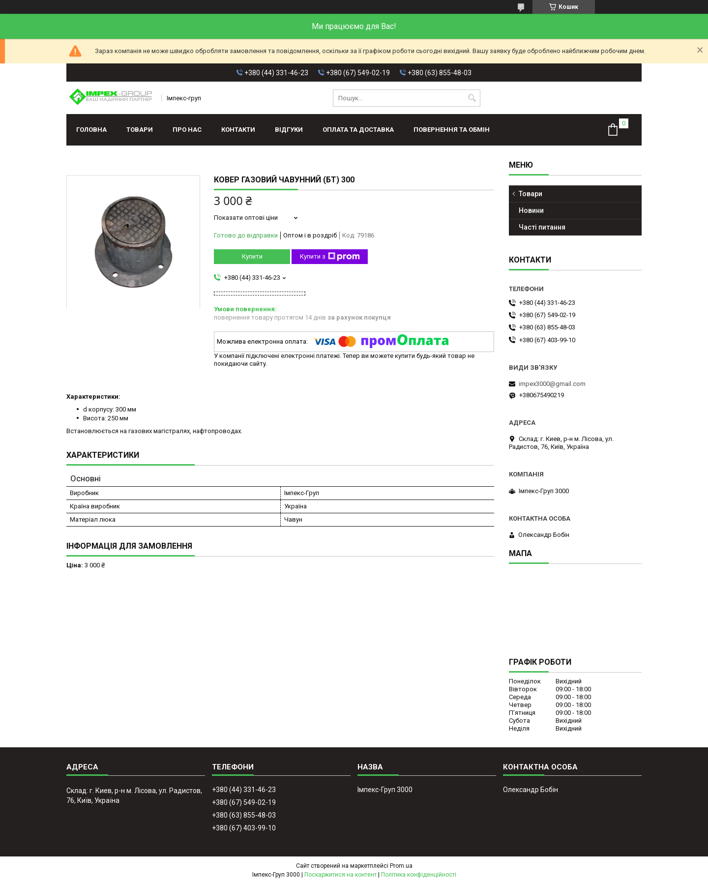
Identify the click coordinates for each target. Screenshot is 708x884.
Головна (91, 129)
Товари (139, 129)
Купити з (330, 256)
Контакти (238, 129)
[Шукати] (471, 98)
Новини (531, 210)
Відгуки (289, 129)
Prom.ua (401, 865)
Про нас (187, 129)
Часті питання (542, 227)
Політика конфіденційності (418, 874)
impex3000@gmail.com (552, 383)
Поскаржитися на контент (340, 874)
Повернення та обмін (451, 129)
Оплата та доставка (358, 129)
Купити (252, 256)
